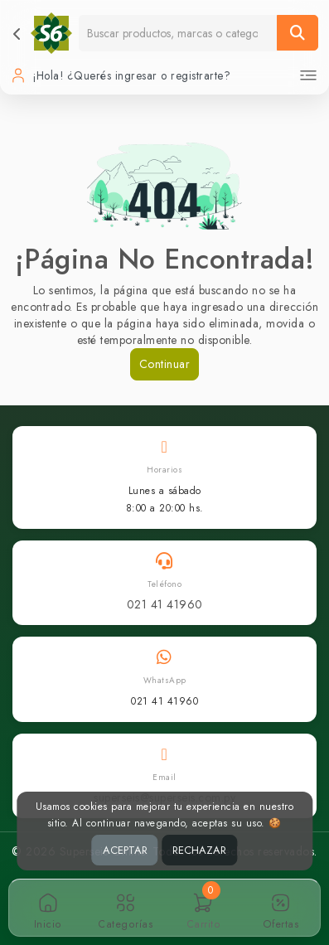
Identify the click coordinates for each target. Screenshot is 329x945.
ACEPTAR (125, 850)
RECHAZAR (199, 850)
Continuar (165, 364)
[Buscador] (178, 33)
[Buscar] (297, 33)
